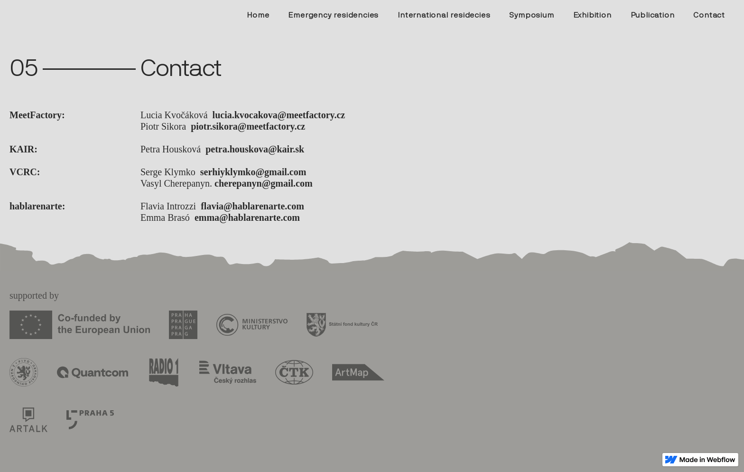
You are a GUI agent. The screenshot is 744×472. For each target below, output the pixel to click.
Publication (653, 15)
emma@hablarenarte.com (247, 217)
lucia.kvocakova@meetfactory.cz (279, 115)
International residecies (444, 15)
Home (258, 15)
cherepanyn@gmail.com (263, 183)
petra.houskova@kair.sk (254, 149)
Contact (709, 15)
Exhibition (592, 15)
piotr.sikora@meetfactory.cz (248, 126)
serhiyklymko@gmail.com (253, 172)
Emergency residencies (333, 15)
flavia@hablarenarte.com (252, 206)
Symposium (531, 15)
